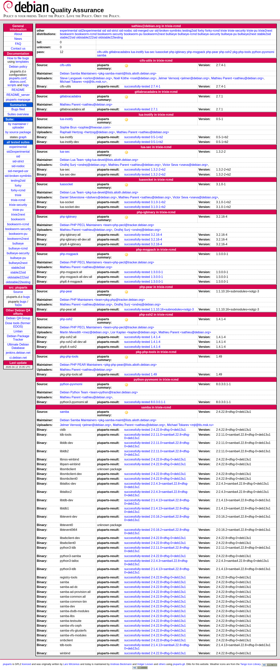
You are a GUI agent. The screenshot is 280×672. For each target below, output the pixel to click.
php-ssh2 (225, 52)
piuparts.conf (18, 78)
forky (18, 185)
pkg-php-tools (242, 52)
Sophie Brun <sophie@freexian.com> (85, 127)
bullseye (18, 243)
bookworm (18, 219)
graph (23, 137)
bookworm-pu (18, 233)
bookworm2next (18, 238)
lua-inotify (137, 52)
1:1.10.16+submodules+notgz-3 (172, 309)
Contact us (18, 48)
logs (26, 85)
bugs (26, 296)
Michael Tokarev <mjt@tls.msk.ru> (83, 81)
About (18, 34)
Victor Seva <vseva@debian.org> (185, 164)
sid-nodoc (18, 166)
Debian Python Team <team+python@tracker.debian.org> (99, 392)
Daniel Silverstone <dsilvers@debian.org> (88, 197)
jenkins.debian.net (18, 352)
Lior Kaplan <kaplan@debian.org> (133, 332)
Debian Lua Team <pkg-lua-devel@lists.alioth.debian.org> (99, 159)
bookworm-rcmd (18, 224)
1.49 (154, 374)
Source (18, 291)
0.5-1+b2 (157, 137)
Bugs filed (18, 109)
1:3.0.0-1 (157, 272)
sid (18, 156)
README (18, 89)
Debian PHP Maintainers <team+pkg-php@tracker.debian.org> (102, 299)
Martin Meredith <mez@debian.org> (84, 332)
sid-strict (18, 161)
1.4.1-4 (155, 337)
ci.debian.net (18, 357)
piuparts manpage (18, 99)
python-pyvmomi (263, 52)
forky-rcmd (18, 190)
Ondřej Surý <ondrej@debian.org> (83, 164)
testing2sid (18, 180)
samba (101, 55)
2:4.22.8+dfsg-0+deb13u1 (168, 429)
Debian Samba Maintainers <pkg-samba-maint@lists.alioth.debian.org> (108, 73)
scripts (11, 85)
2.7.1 (154, 109)
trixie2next (18, 214)
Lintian (18, 331)
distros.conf (18, 81)
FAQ (18, 43)
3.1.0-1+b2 (158, 202)
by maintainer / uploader (18, 125)
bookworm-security (18, 229)
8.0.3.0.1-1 (158, 402)
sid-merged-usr (18, 171)
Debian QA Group (18, 318)
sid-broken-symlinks (18, 175)
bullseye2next (18, 263)
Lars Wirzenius (71, 664)
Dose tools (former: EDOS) (18, 325)
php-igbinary (177, 52)
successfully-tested (137, 86)
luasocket (161, 52)
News (18, 38)
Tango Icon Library (250, 664)
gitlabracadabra (119, 52)
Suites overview (18, 114)
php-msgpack (196, 52)
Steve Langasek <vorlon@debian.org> (86, 78)
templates (22, 61)
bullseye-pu (18, 258)
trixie (18, 195)
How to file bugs (18, 58)
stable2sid (18, 267)
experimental (18, 146)
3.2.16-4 (156, 234)
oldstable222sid (18, 277)
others (162, 664)
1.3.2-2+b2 (158, 169)
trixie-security (18, 204)
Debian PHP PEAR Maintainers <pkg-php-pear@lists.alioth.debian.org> (108, 364)
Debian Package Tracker (18, 337)
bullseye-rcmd (18, 248)
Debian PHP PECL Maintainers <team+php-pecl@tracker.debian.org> (107, 225)
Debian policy (18, 66)
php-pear (212, 52)
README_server (18, 94)
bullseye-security (18, 253)
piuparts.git (179, 664)
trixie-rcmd (23, 119)
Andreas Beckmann (121, 664)
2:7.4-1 (155, 86)
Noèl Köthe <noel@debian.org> (135, 78)
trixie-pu (18, 209)
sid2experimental (18, 151)
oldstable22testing (18, 282)
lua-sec (150, 52)
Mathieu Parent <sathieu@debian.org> (237, 78)
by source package (18, 132)
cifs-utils (102, 52)
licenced (26, 664)
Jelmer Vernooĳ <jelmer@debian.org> (183, 78)
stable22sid (18, 272)
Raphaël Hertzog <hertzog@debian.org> (87, 132)
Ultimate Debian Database (18, 346)
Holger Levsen (145, 664)
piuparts (7, 664)
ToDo (18, 305)
